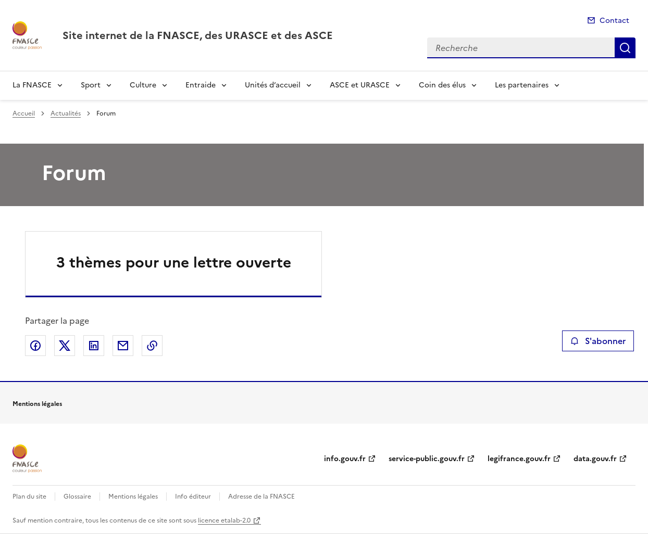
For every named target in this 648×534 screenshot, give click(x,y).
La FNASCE (32, 85)
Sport (91, 85)
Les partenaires (522, 85)
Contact (614, 20)
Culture (143, 85)
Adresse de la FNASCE (261, 496)
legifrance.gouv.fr (519, 458)
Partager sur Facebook (35, 345)
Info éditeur (193, 496)
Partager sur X (64, 345)
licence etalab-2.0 (224, 520)
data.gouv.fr (595, 458)
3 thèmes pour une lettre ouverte (173, 262)
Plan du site (29, 496)
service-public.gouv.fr (427, 458)
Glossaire (77, 496)
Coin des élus (442, 85)
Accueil (24, 113)
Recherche (625, 47)
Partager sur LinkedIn (93, 345)
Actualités (66, 113)
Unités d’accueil (273, 85)
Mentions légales (133, 496)
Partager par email (123, 345)
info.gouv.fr (345, 458)
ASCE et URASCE (360, 85)
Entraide (200, 85)
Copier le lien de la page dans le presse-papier (152, 345)
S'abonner (597, 341)
